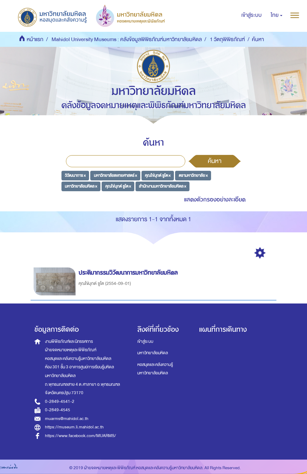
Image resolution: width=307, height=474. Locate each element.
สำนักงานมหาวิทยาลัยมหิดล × (162, 186)
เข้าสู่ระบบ (145, 341)
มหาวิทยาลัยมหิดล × (81, 186)
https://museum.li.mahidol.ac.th (74, 427)
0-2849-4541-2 (59, 401)
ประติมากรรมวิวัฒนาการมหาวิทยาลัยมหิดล (129, 273)
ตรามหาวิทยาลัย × (193, 175)
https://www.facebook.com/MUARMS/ (80, 435)
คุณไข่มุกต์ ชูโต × (158, 175)
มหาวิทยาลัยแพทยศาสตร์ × (115, 175)
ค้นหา (215, 160)
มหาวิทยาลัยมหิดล (152, 353)
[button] (276, 15)
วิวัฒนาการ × (75, 175)
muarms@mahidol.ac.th (66, 418)
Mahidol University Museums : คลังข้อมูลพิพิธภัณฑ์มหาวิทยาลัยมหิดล (127, 39)
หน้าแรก (35, 39)
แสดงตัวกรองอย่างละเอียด (215, 199)
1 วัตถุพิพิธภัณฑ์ (227, 39)
